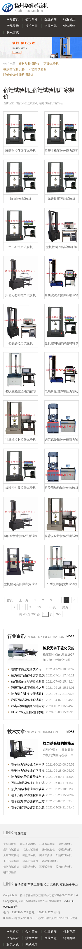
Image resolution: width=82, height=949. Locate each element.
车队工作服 (35, 884)
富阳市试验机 (28, 843)
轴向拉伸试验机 (20, 199)
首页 (19, 103)
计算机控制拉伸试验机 (20, 439)
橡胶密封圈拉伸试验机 (20, 487)
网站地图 (31, 944)
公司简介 (31, 19)
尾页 (65, 607)
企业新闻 (50, 19)
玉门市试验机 (11, 861)
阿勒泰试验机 (50, 861)
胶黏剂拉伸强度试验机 (20, 150)
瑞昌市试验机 (30, 861)
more (70, 636)
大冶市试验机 (11, 855)
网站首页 (13, 19)
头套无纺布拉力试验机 (20, 295)
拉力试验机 (51, 884)
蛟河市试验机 (64, 866)
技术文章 (31, 26)
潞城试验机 (45, 855)
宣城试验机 (9, 843)
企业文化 (50, 26)
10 (39, 607)
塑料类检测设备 (29, 63)
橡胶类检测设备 (14, 69)
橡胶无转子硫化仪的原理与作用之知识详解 (58, 648)
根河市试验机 (11, 866)
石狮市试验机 (47, 843)
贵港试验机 (29, 866)
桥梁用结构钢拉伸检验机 (61, 487)
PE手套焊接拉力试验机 (61, 584)
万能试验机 (51, 63)
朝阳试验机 (9, 872)
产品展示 (13, 26)
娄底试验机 (65, 849)
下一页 (51, 607)
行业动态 (69, 19)
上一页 (23, 600)
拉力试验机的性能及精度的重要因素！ (58, 743)
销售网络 (69, 26)
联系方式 (13, 32)
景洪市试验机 (11, 849)
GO (58, 614)
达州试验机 (48, 849)
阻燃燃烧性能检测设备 (18, 74)
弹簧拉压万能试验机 (61, 199)
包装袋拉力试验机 (20, 343)
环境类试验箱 (37, 69)
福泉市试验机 (30, 849)
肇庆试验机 (65, 843)
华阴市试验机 (64, 855)
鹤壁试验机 (29, 855)
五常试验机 (45, 866)
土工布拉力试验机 (20, 247)
